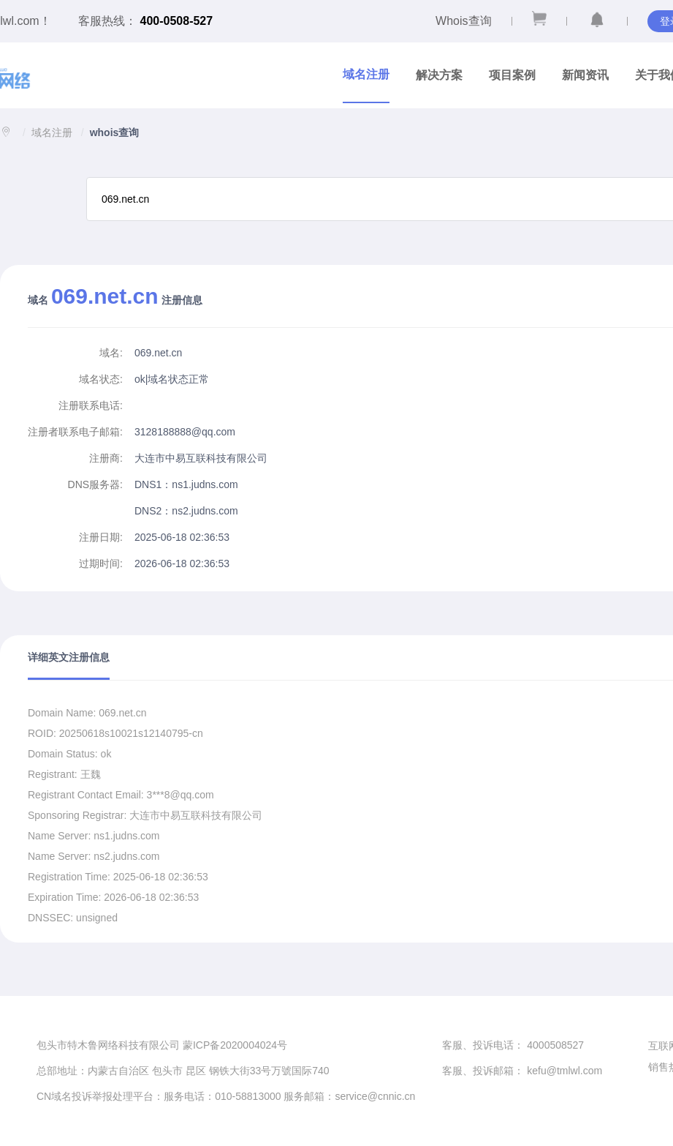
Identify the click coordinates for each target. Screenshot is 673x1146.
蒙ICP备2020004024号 (235, 1045)
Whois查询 (463, 21)
